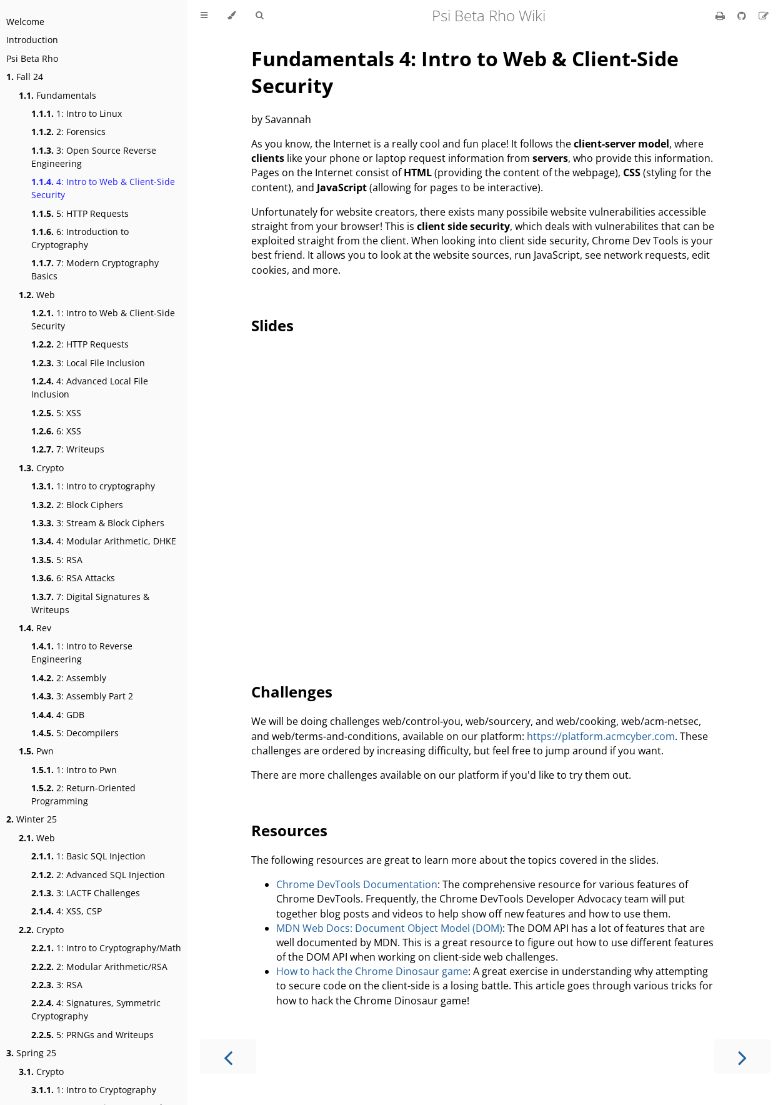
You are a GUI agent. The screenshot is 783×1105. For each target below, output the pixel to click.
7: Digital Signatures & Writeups (90, 603)
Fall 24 (24, 76)
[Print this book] (721, 15)
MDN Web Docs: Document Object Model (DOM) (389, 928)
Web (37, 295)
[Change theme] (231, 15)
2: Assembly (68, 678)
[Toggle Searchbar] (259, 15)
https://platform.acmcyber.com (601, 736)
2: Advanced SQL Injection (98, 875)
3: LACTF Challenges (85, 893)
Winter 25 (31, 819)
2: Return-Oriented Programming (83, 794)
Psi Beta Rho (32, 58)
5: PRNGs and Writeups (92, 1035)
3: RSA (56, 985)
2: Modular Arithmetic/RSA (99, 966)
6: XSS (56, 431)
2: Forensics (68, 132)
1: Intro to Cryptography (93, 1090)
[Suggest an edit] (764, 15)
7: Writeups (67, 449)
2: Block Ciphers (77, 505)
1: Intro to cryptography (93, 486)
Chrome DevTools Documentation (356, 884)
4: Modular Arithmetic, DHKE (103, 541)
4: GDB (57, 715)
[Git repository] (743, 15)
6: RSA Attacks (73, 578)
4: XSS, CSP (66, 911)
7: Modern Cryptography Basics (95, 269)
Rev (35, 628)
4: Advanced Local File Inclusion (89, 387)
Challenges (291, 691)
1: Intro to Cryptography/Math (106, 948)
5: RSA (56, 560)
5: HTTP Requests (80, 213)
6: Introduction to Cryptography (80, 238)
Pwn (36, 751)
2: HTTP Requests (80, 344)
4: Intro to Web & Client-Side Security (103, 188)
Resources (289, 830)
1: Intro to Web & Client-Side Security (103, 319)
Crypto (41, 468)
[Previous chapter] (228, 1056)
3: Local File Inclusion (88, 363)
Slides (272, 325)
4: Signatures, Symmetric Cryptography (96, 1009)
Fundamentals (57, 95)
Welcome (25, 22)
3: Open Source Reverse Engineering (93, 156)
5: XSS (56, 413)
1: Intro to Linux (76, 113)
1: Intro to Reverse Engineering (81, 652)
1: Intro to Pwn (74, 770)
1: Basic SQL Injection (88, 856)
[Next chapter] (742, 1056)
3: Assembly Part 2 (82, 696)
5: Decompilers (75, 733)
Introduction (32, 40)
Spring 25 (31, 1053)
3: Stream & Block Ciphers (97, 523)
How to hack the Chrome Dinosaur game (372, 971)
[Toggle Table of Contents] (204, 15)
